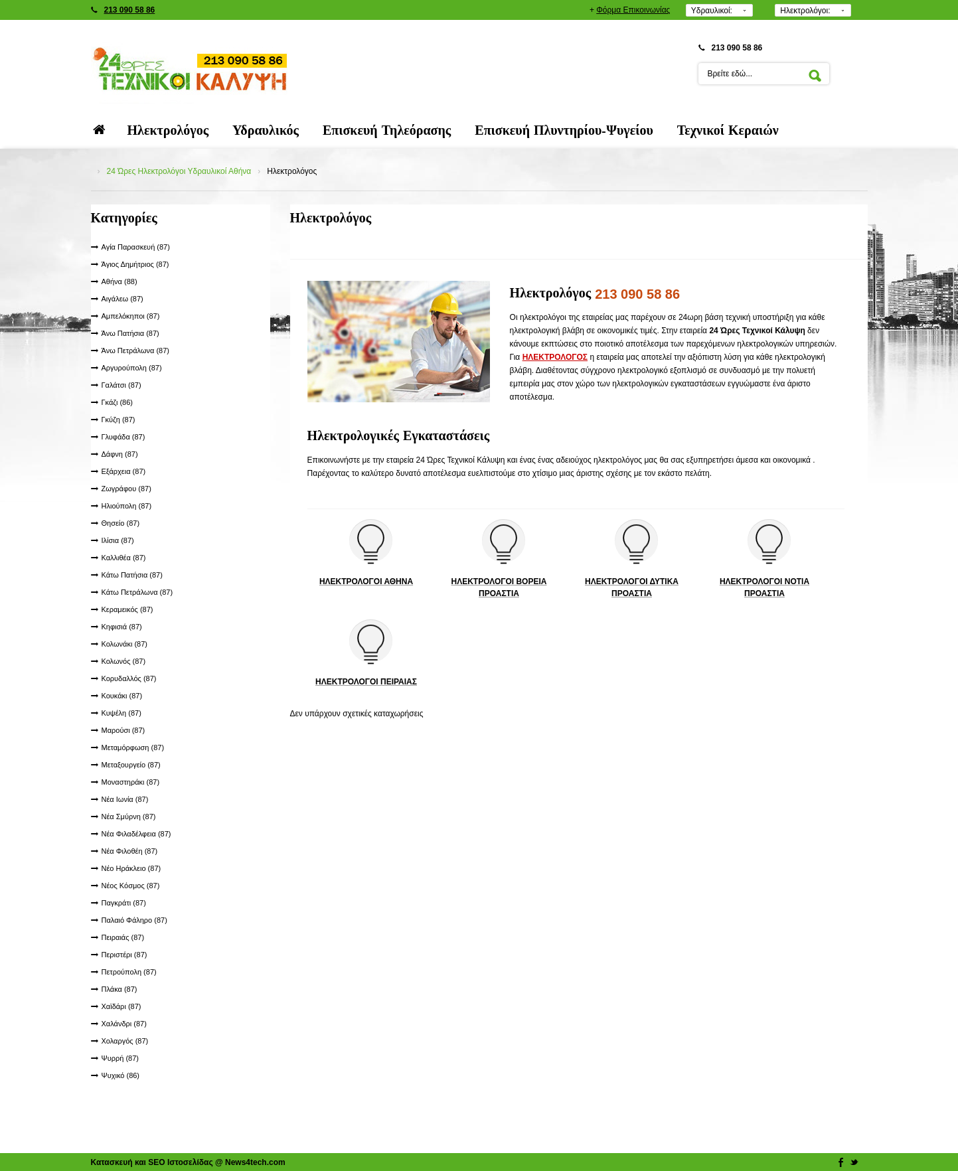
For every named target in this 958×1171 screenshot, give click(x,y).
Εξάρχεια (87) (124, 471)
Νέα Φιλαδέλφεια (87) (136, 834)
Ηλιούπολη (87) (127, 506)
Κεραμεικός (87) (127, 609)
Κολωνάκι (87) (124, 644)
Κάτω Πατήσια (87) (132, 575)
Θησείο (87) (121, 523)
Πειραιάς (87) (123, 937)
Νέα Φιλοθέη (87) (130, 851)
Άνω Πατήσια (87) (130, 333)
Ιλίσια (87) (118, 540)
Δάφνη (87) (120, 454)
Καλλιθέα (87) (124, 558)
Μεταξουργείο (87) (131, 765)
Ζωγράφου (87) (126, 489)
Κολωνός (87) (124, 661)
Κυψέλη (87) (121, 713)
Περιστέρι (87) (124, 955)
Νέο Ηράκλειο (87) (131, 868)
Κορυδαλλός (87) (129, 678)
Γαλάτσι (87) (121, 385)
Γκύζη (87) (118, 420)
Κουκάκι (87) (122, 696)
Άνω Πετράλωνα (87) (136, 350)
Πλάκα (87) (119, 989)
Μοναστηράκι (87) (131, 782)
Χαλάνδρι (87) (124, 1024)
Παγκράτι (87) (124, 903)
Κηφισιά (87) (122, 627)
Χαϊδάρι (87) (121, 1006)
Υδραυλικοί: (711, 10)
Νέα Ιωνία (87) (125, 799)
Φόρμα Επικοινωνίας (633, 10)
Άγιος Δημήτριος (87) (135, 264)
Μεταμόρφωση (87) (133, 747)
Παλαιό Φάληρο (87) (134, 920)
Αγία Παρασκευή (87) (136, 247)
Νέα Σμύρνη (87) (129, 816)
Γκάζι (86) (117, 402)
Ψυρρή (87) (120, 1058)
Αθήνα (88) (119, 281)
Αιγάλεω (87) (122, 299)
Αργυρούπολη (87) (132, 368)
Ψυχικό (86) (121, 1075)
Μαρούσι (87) (123, 730)
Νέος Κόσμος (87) (131, 886)
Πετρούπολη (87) (129, 972)
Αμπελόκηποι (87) (131, 316)
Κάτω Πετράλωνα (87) (137, 592)
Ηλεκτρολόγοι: (805, 10)
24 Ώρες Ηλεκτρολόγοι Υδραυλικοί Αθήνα (179, 171)
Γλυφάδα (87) (123, 437)
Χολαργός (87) (125, 1041)
